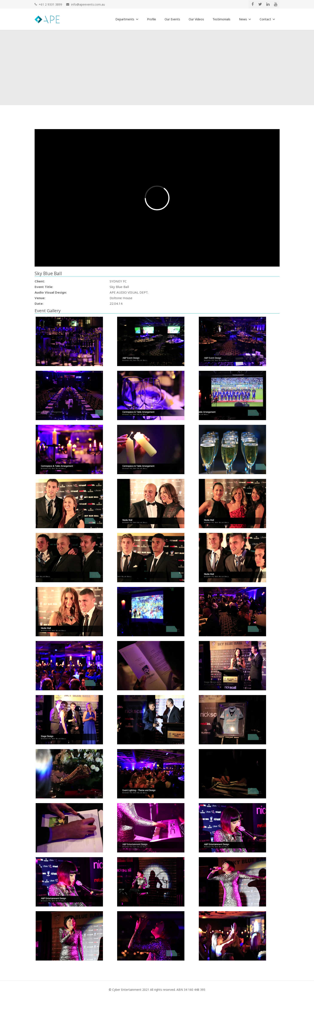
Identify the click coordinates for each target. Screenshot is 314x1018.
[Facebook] (252, 4)
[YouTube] (276, 4)
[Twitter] (260, 4)
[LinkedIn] (268, 4)
